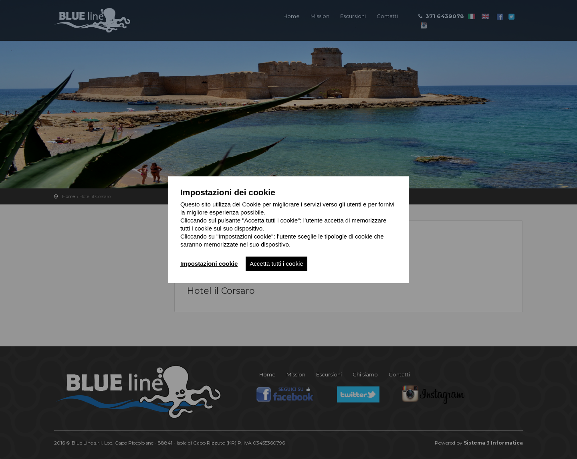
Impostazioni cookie (209, 263)
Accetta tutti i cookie (276, 263)
